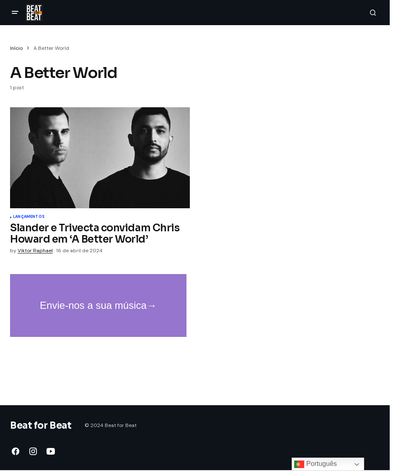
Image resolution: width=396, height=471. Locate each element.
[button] (15, 13)
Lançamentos (28, 217)
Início (16, 48)
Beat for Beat (40, 425)
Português (315, 464)
